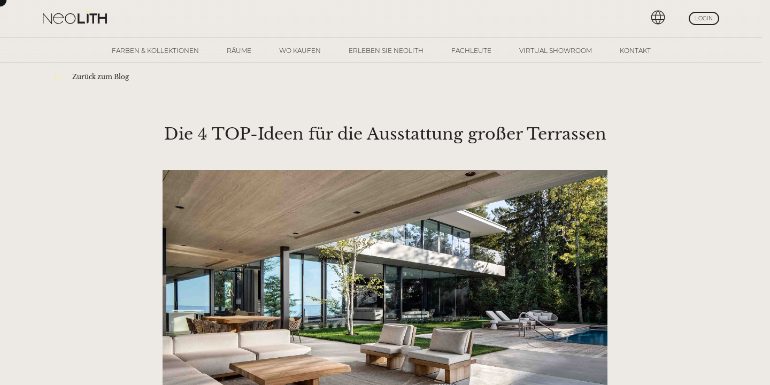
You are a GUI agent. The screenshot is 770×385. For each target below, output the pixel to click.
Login (704, 18)
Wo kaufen (300, 51)
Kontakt (635, 51)
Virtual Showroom (555, 51)
